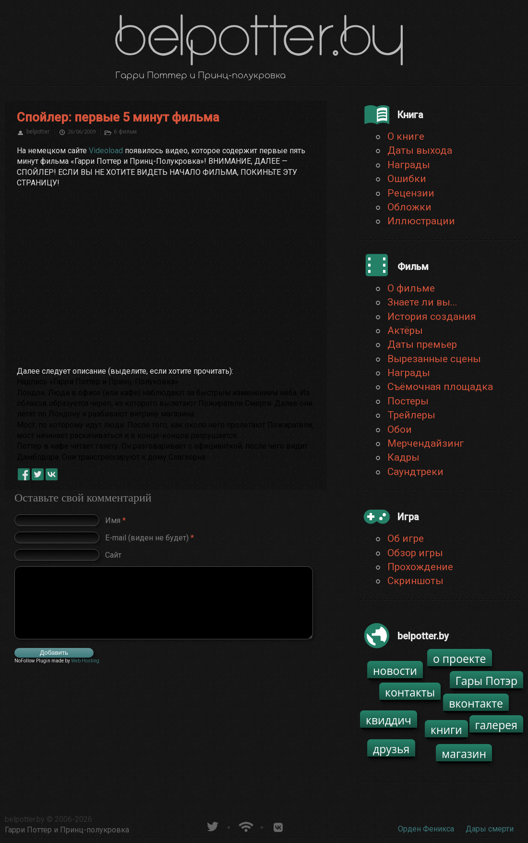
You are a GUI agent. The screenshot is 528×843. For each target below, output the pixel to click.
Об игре (405, 538)
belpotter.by (25, 819)
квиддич (388, 720)
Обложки (409, 207)
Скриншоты (415, 580)
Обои (399, 429)
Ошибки (406, 178)
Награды (408, 165)
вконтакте (476, 703)
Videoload (106, 150)
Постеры (408, 401)
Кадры (403, 457)
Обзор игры (415, 553)
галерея (496, 725)
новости (395, 670)
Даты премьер (422, 344)
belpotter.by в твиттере (212, 825)
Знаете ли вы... (422, 302)
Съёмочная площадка (440, 386)
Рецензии (410, 193)
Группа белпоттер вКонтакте (278, 825)
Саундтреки (415, 471)
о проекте (459, 658)
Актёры (405, 330)
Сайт (113, 554)
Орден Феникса (426, 828)
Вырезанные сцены (434, 359)
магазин (464, 753)
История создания (431, 316)
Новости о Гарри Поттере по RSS (245, 825)
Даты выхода (419, 150)
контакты (410, 692)
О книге (405, 136)
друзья (391, 749)
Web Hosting (85, 660)
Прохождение (420, 567)
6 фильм (125, 131)
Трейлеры (411, 415)
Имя (115, 520)
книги (446, 729)
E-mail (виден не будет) (149, 537)
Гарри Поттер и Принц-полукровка (67, 829)
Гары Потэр (486, 680)
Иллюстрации (421, 221)
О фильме (411, 288)
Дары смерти (490, 828)
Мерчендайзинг (425, 443)
